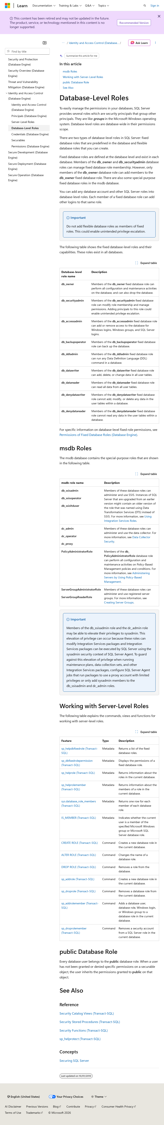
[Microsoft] (7, 5)
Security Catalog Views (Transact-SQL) (87, 1013)
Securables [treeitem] (18, 140)
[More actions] (155, 43)
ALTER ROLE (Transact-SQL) (78, 855)
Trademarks (33, 1113)
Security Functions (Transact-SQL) (84, 1030)
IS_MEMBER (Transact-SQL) (78, 818)
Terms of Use (13, 1113)
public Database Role (76, 82)
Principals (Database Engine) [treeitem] (29, 116)
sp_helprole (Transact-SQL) (78, 773)
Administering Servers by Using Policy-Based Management (127, 577)
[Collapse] (44, 42)
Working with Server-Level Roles (83, 77)
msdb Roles (70, 71)
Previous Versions (37, 1106)
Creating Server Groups (119, 602)
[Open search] (145, 5)
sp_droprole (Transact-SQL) (78, 891)
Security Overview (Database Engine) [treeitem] (26, 73)
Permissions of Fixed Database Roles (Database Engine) (98, 434)
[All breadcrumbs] (63, 43)
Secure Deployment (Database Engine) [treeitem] (27, 166)
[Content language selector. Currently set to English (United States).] (23, 1096)
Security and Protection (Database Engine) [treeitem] (23, 62)
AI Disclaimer (13, 1106)
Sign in (155, 5)
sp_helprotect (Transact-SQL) (80, 1039)
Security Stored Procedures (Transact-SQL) (90, 1021)
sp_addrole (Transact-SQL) (77, 879)
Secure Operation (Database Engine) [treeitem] (26, 177)
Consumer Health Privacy (117, 1106)
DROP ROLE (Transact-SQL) (78, 867)
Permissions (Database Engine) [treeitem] (30, 146)
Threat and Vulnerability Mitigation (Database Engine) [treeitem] (26, 84)
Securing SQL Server (74, 1060)
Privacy (89, 1106)
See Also (68, 87)
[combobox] (27, 51)
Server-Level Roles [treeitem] (22, 122)
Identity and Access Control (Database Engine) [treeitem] (28, 107)
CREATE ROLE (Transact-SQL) (79, 843)
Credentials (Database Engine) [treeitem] (30, 134)
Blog (55, 1106)
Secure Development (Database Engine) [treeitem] (28, 154)
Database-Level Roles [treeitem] (25, 128)
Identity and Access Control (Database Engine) (94, 43)
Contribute (73, 1106)
